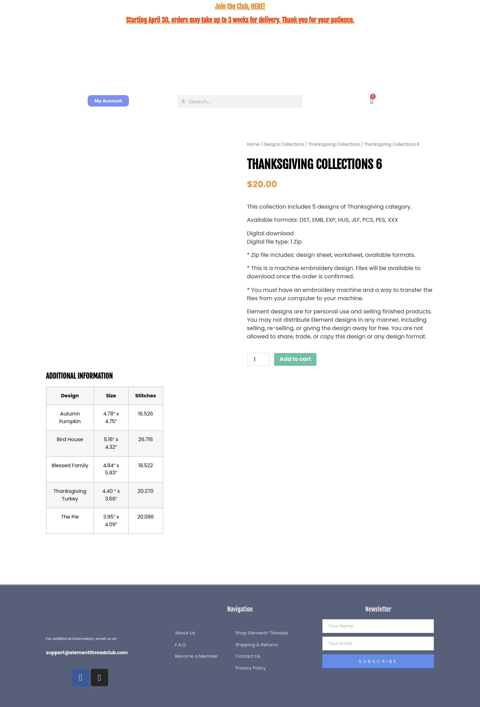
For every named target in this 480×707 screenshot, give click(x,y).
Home (253, 144)
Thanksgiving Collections (334, 144)
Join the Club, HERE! (240, 6)
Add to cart (295, 359)
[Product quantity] (258, 359)
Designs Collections (283, 144)
